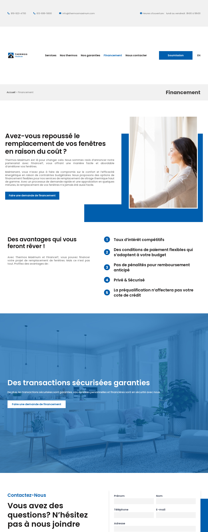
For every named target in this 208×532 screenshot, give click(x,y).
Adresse (119, 523)
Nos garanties (90, 55)
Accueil (11, 92)
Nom (159, 496)
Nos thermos (68, 55)
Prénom (119, 496)
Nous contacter (136, 55)
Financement (113, 55)
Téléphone (121, 509)
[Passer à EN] (198, 55)
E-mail (160, 509)
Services (50, 55)
